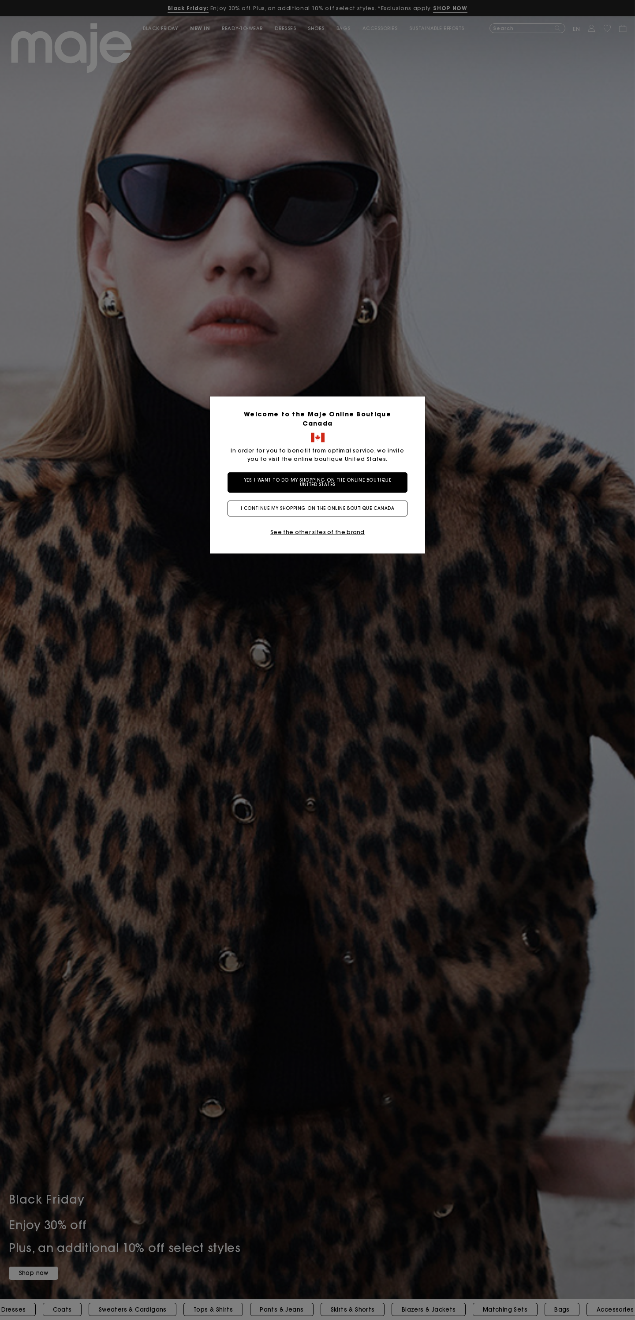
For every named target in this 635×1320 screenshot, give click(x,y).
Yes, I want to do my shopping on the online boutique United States (318, 482)
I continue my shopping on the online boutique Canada (318, 508)
